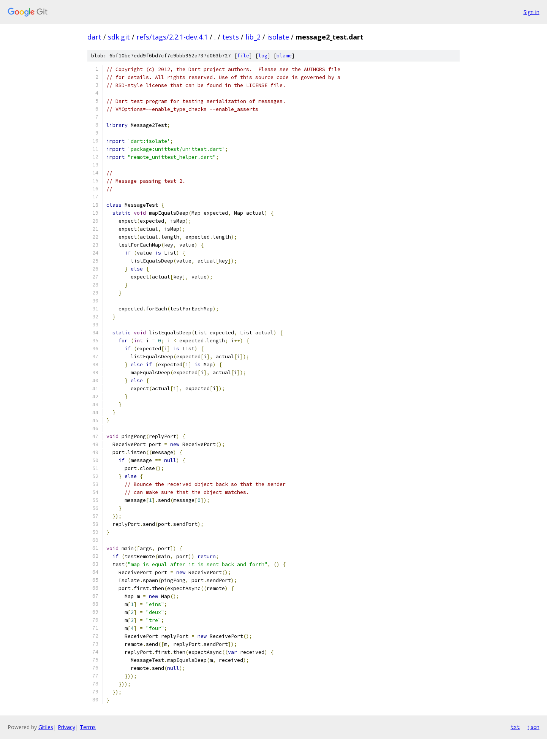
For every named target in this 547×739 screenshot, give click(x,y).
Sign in (531, 12)
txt (515, 726)
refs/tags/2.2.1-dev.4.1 (172, 36)
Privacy (66, 727)
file (243, 55)
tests (230, 36)
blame (284, 55)
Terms (88, 727)
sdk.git (119, 36)
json (533, 726)
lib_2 (253, 36)
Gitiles (45, 727)
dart (94, 36)
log (262, 55)
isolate (278, 36)
